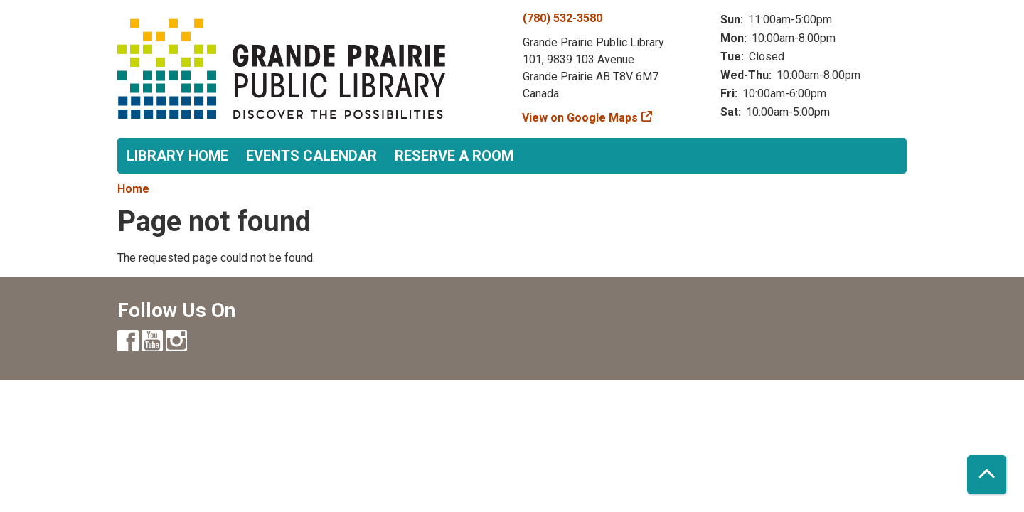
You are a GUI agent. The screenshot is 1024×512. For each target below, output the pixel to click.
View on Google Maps (580, 117)
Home (133, 189)
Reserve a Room (454, 155)
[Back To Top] (986, 474)
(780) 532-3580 (562, 18)
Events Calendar (311, 155)
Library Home (177, 155)
